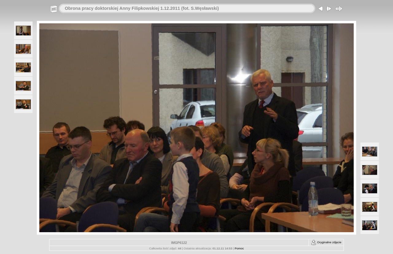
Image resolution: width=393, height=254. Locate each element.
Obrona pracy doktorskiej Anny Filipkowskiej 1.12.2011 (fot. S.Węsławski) (142, 8)
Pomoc (239, 248)
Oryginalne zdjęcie (326, 242)
